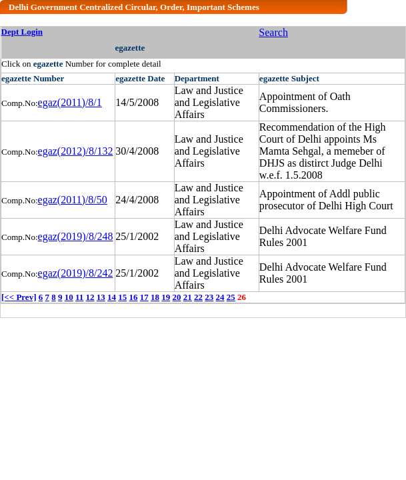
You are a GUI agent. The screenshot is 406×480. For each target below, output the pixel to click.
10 (69, 297)
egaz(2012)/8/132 (75, 151)
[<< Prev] (18, 297)
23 (209, 297)
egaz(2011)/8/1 (70, 102)
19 (165, 297)
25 (231, 297)
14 (111, 297)
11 (79, 297)
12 (90, 297)
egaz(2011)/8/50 (72, 199)
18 (155, 297)
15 (122, 297)
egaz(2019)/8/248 (75, 236)
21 (187, 297)
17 (144, 297)
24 (220, 297)
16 (133, 297)
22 (198, 297)
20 (177, 297)
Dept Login (22, 32)
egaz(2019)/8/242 (75, 273)
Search (273, 32)
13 (101, 297)
